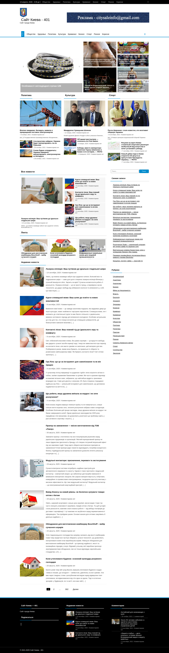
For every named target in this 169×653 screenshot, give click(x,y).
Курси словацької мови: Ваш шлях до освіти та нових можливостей (87, 181)
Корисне (120, 2)
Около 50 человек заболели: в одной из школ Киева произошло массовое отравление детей (132, 623)
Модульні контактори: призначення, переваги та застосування (76, 460)
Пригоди (116, 332)
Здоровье (56, 2)
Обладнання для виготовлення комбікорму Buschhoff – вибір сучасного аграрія (34, 255)
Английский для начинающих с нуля (133, 613)
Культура (76, 2)
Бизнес (95, 2)
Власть (116, 294)
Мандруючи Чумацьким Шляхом (77, 130)
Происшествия (119, 336)
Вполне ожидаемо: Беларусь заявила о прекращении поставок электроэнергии (36, 131)
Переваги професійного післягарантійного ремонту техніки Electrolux (129, 256)
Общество (46, 2)
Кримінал (116, 311)
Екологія (116, 297)
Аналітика (117, 280)
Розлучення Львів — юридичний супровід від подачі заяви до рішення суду (129, 245)
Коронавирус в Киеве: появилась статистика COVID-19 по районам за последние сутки (133, 61)
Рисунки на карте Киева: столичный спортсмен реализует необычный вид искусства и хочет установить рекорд (135, 146)
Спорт (103, 2)
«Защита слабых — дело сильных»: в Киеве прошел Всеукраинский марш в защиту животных (133, 636)
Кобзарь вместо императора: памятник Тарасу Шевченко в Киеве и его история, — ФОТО (89, 150)
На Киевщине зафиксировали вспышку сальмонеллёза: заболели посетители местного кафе (132, 88)
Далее (75, 589)
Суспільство (117, 350)
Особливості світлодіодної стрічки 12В (41, 86)
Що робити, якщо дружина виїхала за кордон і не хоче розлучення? (86, 220)
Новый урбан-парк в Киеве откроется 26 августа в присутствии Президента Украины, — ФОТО (132, 157)
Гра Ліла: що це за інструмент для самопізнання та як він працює (87, 207)
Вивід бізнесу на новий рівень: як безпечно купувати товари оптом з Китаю (130, 224)
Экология (116, 353)
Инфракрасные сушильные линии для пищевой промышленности (90, 255)
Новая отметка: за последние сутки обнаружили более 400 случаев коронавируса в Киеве (132, 49)
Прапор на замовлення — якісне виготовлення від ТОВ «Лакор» (125, 213)
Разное (111, 2)
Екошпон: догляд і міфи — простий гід (128, 261)
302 (66, 589)
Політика (116, 325)
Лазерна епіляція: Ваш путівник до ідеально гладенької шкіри (76, 269)
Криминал (86, 2)
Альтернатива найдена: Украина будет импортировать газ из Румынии (46, 143)
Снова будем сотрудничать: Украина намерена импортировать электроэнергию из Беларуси (47, 153)
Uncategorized (118, 276)
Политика (66, 2)
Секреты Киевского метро (123, 343)
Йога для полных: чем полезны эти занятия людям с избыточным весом (132, 74)
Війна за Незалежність (122, 290)
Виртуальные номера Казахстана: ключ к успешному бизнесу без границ (129, 251)
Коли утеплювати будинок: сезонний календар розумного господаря (63, 255)
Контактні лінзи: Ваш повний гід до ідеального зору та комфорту (87, 194)
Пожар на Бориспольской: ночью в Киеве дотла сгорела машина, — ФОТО (99, 87)
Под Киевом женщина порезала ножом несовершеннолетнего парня (100, 61)
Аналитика (117, 283)
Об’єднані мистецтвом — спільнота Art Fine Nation (87, 140)
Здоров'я (116, 301)
